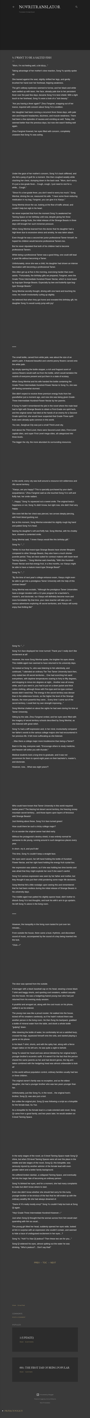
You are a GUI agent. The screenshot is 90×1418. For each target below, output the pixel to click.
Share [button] (14, 1305)
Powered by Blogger (45, 1394)
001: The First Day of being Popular (45, 1367)
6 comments (29, 1342)
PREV (37, 1263)
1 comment (29, 1372)
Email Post (21, 1305)
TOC (45, 1263)
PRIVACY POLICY (14, 1410)
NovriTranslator (39, 7)
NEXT (53, 1263)
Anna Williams (51, 1399)
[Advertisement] (38, 31)
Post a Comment (18, 1317)
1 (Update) (27, 1337)
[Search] (76, 6)
